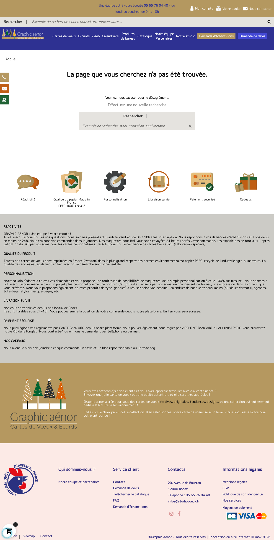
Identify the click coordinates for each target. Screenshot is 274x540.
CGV (225, 488)
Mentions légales (234, 482)
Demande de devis (126, 488)
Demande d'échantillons (130, 507)
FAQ (116, 500)
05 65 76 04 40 (156, 5)
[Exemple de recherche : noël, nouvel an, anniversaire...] (124, 21)
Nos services (231, 500)
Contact (119, 482)
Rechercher (13, 21)
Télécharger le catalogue (131, 494)
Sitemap (29, 536)
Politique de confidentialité (242, 494)
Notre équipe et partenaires (78, 482)
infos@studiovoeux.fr (184, 501)
